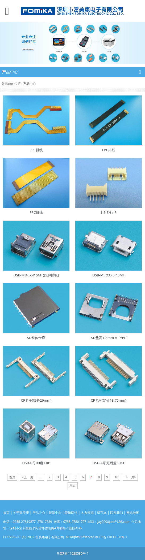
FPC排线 (36, 149)
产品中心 (29, 83)
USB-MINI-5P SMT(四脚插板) (36, 275)
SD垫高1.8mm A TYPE (108, 337)
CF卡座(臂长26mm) (36, 400)
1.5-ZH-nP (109, 212)
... (41, 477)
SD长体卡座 (36, 337)
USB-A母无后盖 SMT (109, 463)
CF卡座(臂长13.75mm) (108, 400)
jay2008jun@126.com (113, 521)
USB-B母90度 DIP (36, 463)
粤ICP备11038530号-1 (72, 553)
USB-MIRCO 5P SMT (108, 275)
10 (116, 477)
